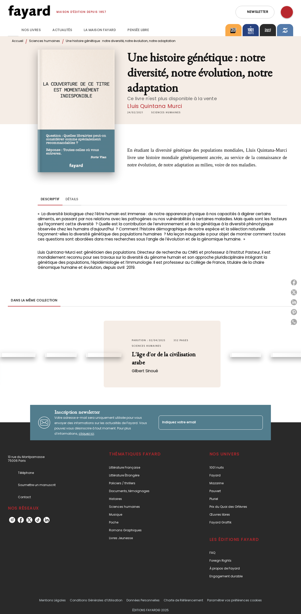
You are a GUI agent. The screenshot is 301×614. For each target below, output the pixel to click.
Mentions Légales (52, 600)
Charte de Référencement (183, 600)
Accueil (17, 41)
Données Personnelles (143, 600)
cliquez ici (86, 433)
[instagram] (12, 520)
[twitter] (29, 520)
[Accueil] (29, 12)
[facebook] (20, 520)
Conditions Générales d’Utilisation (96, 600)
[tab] (13, 30)
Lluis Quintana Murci (154, 106)
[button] (254, 12)
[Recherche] (287, 12)
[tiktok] (38, 520)
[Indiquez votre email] (204, 422)
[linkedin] (46, 520)
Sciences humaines (44, 41)
